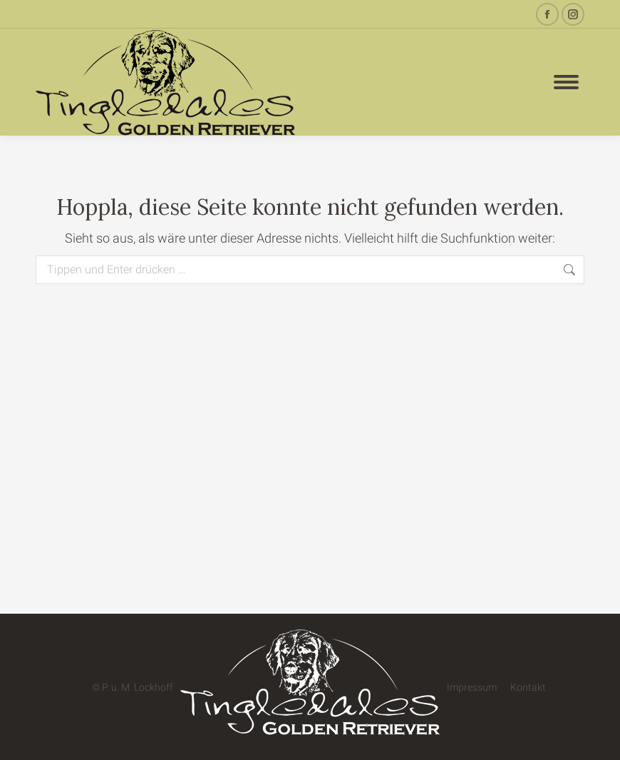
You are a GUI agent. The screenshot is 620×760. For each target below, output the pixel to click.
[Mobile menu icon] (566, 82)
